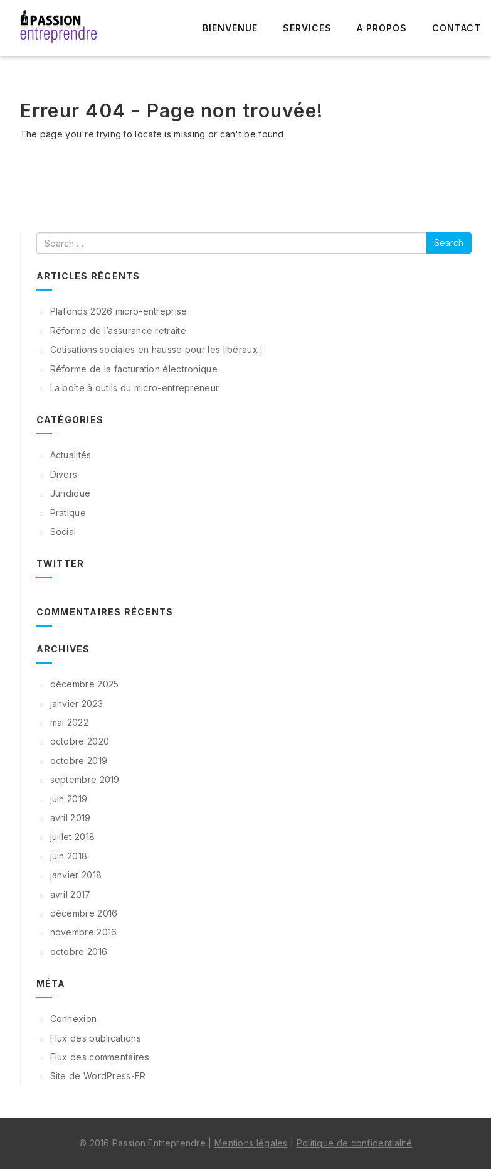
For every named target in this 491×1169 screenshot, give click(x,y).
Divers (64, 474)
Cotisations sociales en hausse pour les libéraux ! (156, 349)
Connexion (73, 1018)
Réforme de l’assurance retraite (118, 330)
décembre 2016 (84, 913)
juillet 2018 (72, 836)
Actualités (71, 455)
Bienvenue (230, 28)
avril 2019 (70, 817)
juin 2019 (69, 799)
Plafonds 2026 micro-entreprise (118, 311)
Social (63, 531)
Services (307, 28)
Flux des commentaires (99, 1057)
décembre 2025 (84, 684)
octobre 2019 (79, 760)
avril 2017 (70, 894)
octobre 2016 (79, 951)
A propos (382, 28)
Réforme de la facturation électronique (134, 369)
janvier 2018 (76, 875)
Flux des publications (95, 1038)
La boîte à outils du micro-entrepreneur (134, 387)
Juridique (70, 493)
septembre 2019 (85, 779)
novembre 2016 (83, 932)
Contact (456, 28)
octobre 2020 (80, 741)
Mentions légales (251, 1143)
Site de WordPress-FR (98, 1075)
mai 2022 (69, 722)
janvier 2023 (76, 703)
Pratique (68, 512)
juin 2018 (69, 856)
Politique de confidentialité (354, 1143)
